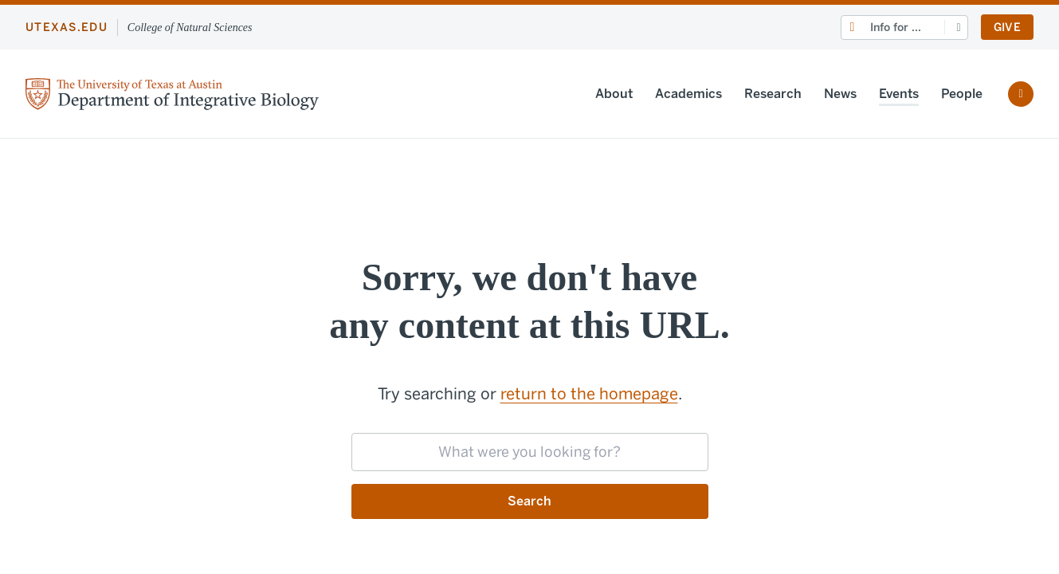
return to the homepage (589, 393)
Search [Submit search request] (529, 501)
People (962, 93)
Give (1007, 27)
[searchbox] (529, 452)
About (614, 93)
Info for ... (895, 27)
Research (773, 93)
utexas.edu (66, 27)
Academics (688, 93)
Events (899, 93)
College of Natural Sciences (190, 27)
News (840, 93)
